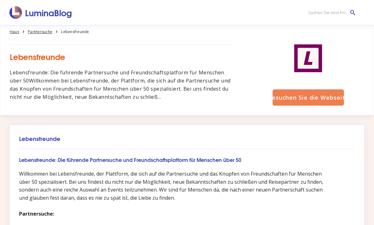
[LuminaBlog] (40, 12)
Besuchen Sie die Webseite (308, 97)
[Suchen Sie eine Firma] (330, 12)
